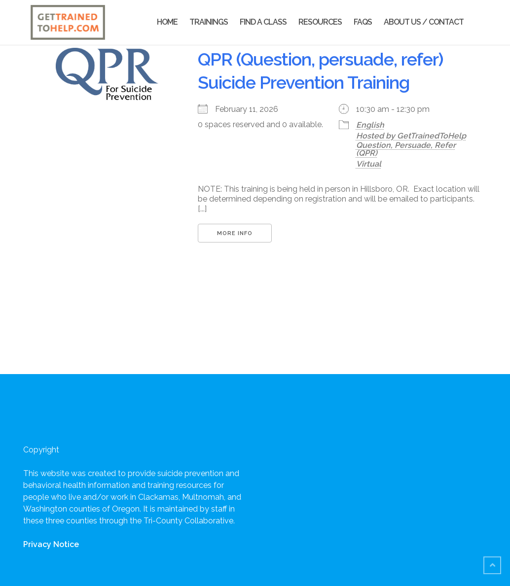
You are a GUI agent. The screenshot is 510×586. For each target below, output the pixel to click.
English (370, 125)
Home (167, 22)
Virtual (368, 164)
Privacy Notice (51, 544)
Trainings (208, 22)
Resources (320, 22)
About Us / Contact (424, 22)
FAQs (363, 22)
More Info (235, 233)
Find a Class (263, 22)
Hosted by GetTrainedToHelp (411, 135)
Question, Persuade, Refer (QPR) (406, 149)
